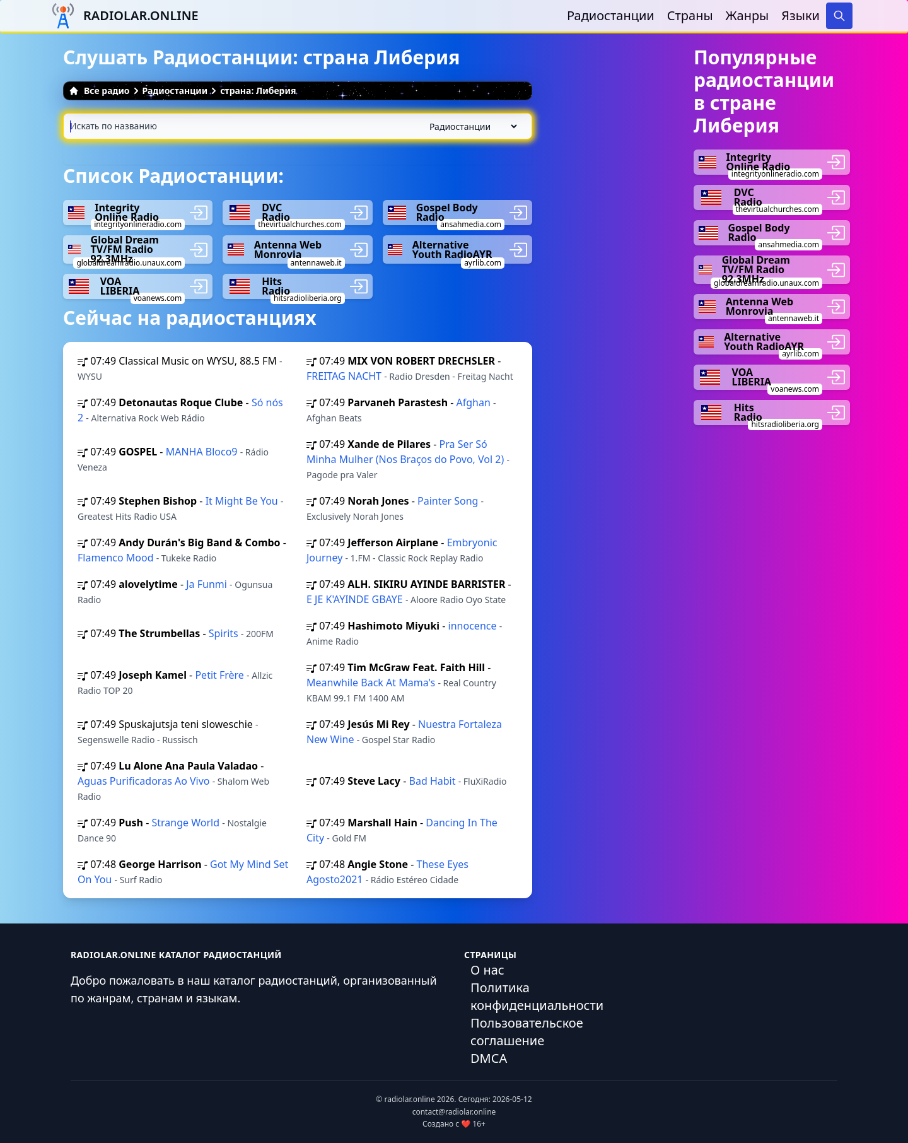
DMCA (488, 1058)
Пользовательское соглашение (526, 1031)
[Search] (839, 16)
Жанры (747, 15)
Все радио (99, 91)
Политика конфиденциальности (536, 996)
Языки (800, 15)
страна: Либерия (258, 91)
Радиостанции (611, 15)
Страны (690, 15)
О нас (487, 969)
